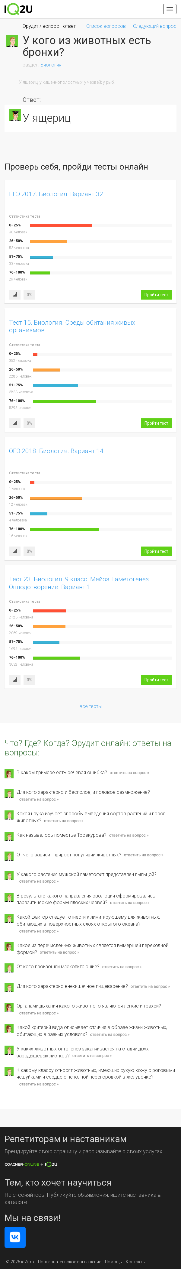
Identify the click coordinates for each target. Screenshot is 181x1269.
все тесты (91, 706)
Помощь (113, 1261)
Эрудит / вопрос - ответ (49, 26)
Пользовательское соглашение (69, 1261)
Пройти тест (156, 294)
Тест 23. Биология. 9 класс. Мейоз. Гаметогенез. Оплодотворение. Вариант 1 (79, 583)
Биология (50, 65)
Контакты (135, 1261)
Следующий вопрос (154, 26)
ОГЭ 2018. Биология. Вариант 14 (56, 451)
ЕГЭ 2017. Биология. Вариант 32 (56, 194)
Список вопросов (106, 26)
